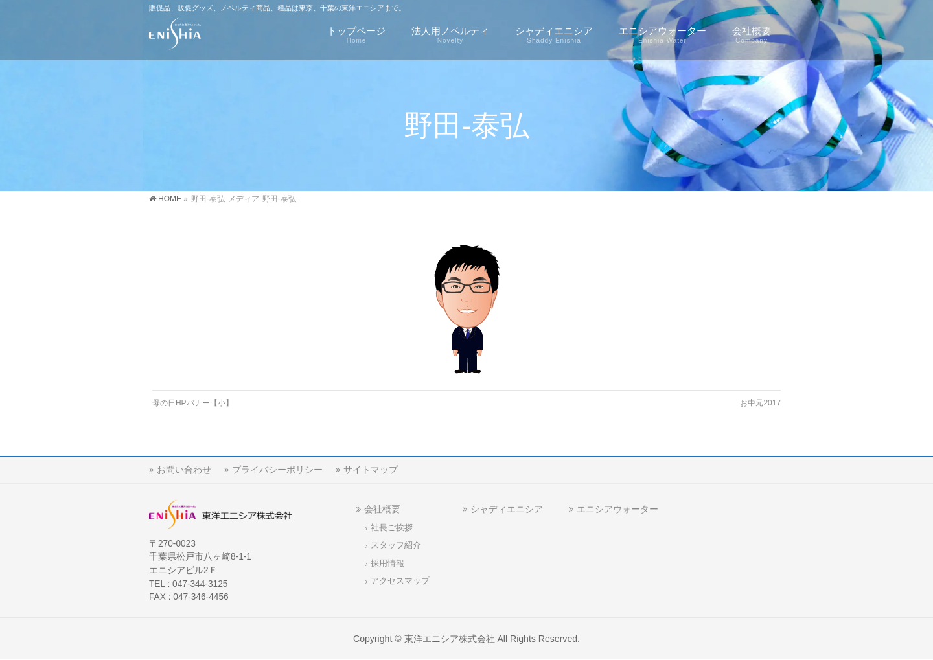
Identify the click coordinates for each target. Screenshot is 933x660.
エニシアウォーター (617, 509)
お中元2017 (760, 402)
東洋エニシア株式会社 (449, 638)
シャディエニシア (506, 509)
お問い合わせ (184, 469)
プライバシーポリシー (277, 469)
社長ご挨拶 (392, 527)
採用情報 (387, 563)
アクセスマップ (400, 581)
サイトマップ (370, 469)
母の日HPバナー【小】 (192, 402)
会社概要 (382, 509)
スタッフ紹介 (396, 545)
